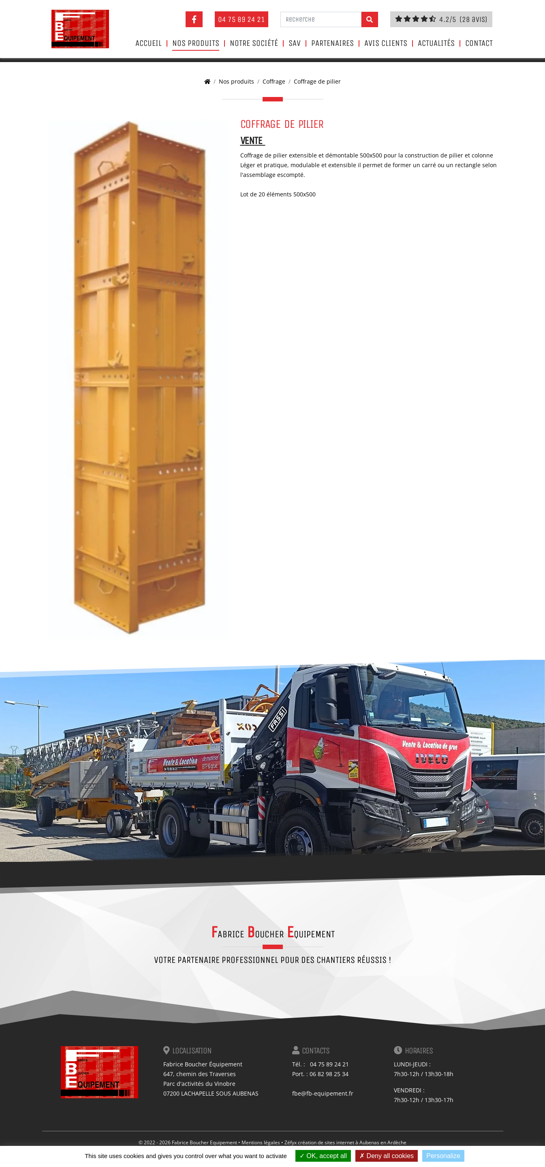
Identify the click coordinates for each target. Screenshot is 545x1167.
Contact (479, 43)
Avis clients (385, 43)
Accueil (148, 43)
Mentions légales (261, 1142)
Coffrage (274, 81)
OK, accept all (323, 1155)
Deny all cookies (386, 1155)
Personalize (443, 1155)
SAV (295, 43)
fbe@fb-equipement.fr (322, 1093)
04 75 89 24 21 (241, 19)
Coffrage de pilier (317, 81)
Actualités (436, 43)
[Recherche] (320, 19)
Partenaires (332, 43)
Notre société (254, 43)
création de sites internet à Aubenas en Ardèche (352, 1142)
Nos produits (195, 43)
